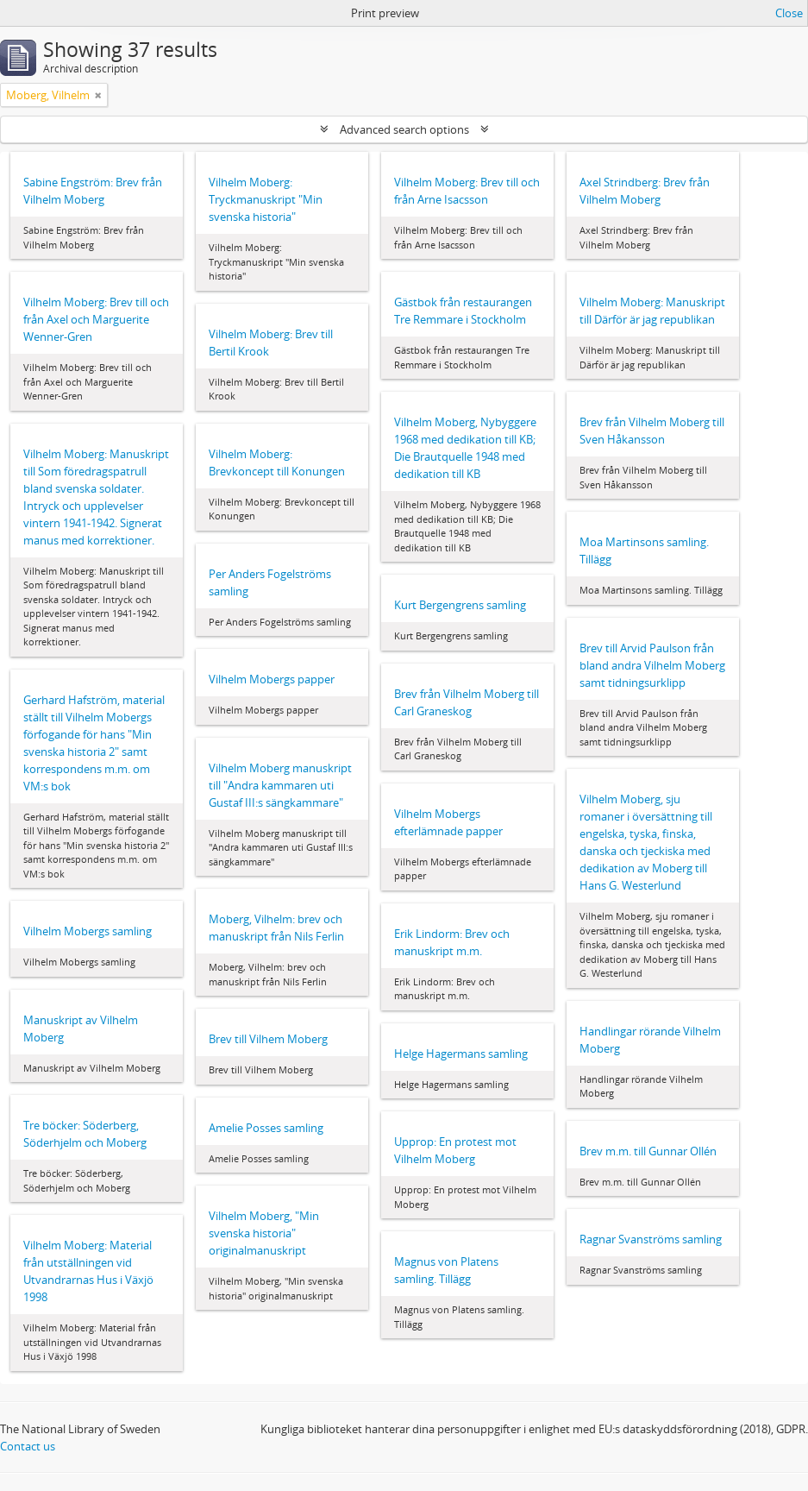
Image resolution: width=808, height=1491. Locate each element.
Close (789, 13)
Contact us (27, 1446)
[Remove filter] (98, 95)
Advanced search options (404, 129)
